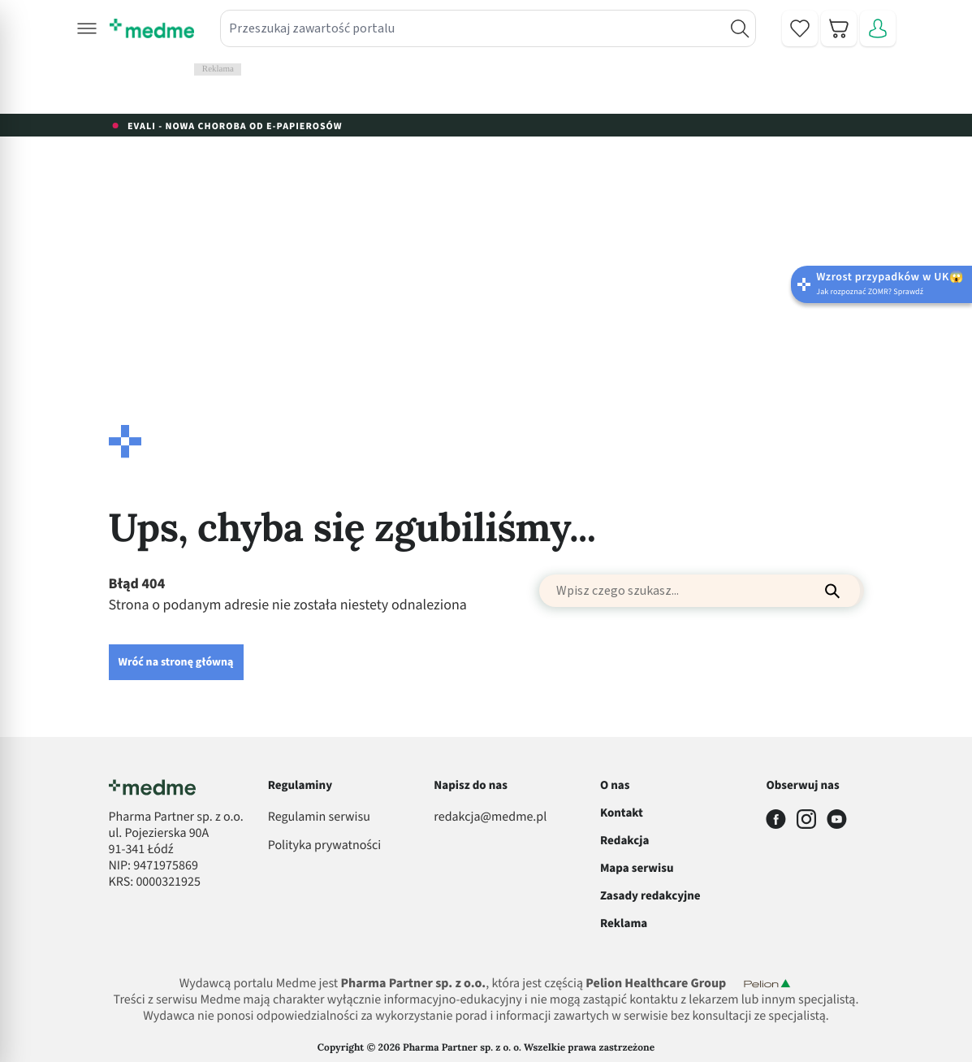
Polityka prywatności (325, 846)
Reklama (623, 923)
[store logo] (152, 28)
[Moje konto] (878, 28)
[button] (87, 28)
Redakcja (625, 840)
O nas (615, 785)
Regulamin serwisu (319, 817)
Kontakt (621, 813)
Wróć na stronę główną (176, 662)
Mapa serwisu (637, 868)
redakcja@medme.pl (490, 817)
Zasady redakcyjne (650, 896)
